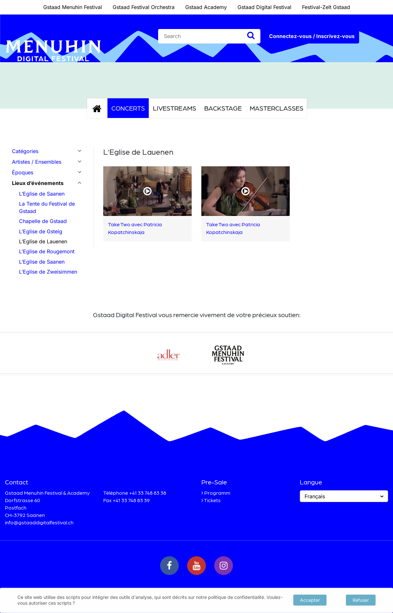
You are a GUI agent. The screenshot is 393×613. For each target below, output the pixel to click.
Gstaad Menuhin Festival (72, 7)
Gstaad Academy (206, 7)
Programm (217, 492)
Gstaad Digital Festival (264, 7)
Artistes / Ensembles (36, 162)
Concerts (128, 108)
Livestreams (174, 108)
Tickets (212, 500)
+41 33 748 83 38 (147, 492)
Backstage (223, 108)
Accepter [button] (310, 599)
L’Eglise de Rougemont (47, 251)
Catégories (25, 151)
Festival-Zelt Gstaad (326, 7)
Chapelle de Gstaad (43, 221)
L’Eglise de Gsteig (40, 231)
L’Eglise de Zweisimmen (48, 271)
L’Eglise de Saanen (42, 193)
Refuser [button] (361, 599)
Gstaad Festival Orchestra (144, 7)
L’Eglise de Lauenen (43, 241)
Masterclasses (276, 108)
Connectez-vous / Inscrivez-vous (312, 36)
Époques (22, 172)
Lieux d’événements (38, 183)
